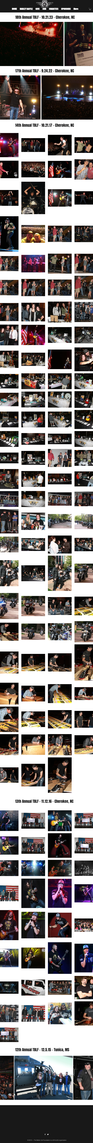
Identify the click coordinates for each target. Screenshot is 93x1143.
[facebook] (45, 1134)
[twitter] (48, 1134)
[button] (90, 9)
